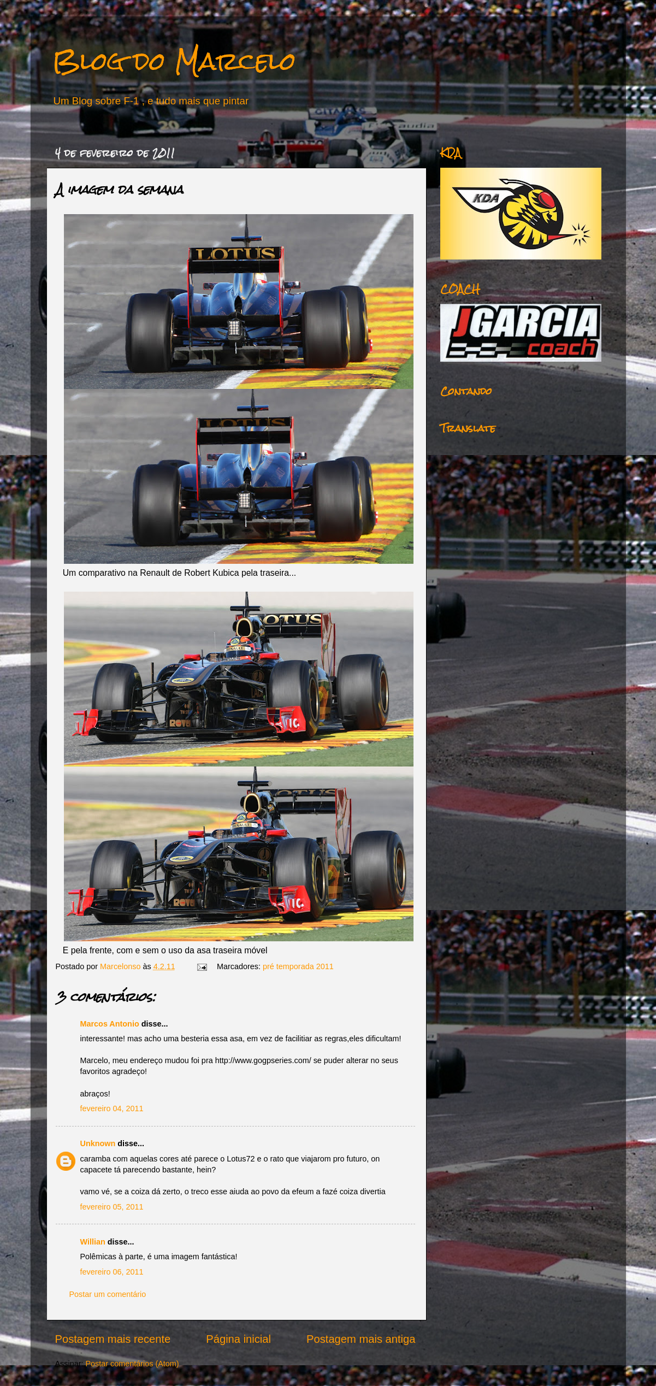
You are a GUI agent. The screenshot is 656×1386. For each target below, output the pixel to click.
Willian (92, 1241)
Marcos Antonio (109, 1023)
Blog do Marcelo (174, 61)
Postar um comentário (107, 1294)
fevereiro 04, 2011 (112, 1108)
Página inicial (238, 1339)
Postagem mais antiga (360, 1339)
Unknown (98, 1143)
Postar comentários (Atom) (132, 1363)
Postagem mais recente (113, 1339)
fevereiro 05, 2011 (112, 1206)
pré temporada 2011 (298, 966)
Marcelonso (121, 966)
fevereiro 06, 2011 (112, 1271)
